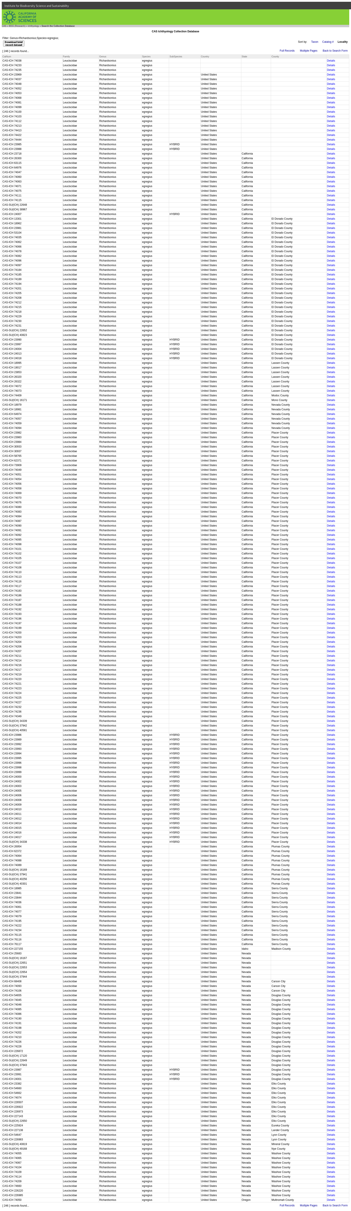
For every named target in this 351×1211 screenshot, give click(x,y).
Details (331, 60)
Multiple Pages (309, 50)
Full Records (287, 50)
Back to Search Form (335, 50)
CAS (4, 26)
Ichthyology (33, 26)
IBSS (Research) (17, 26)
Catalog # (327, 41)
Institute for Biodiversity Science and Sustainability (36, 6)
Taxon (314, 41)
